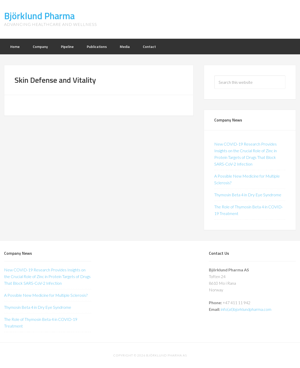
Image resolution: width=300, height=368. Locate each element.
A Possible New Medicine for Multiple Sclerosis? (46, 295)
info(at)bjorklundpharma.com (246, 309)
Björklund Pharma (39, 16)
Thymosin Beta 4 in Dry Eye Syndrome (247, 194)
